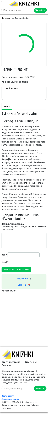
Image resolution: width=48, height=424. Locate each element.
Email (5, 262)
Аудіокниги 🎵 (24, 278)
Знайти (40, 10)
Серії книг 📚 (24, 284)
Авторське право (10, 399)
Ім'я (4, 254)
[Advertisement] (24, 316)
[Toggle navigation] (3, 3)
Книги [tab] (7, 106)
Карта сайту (8, 395)
